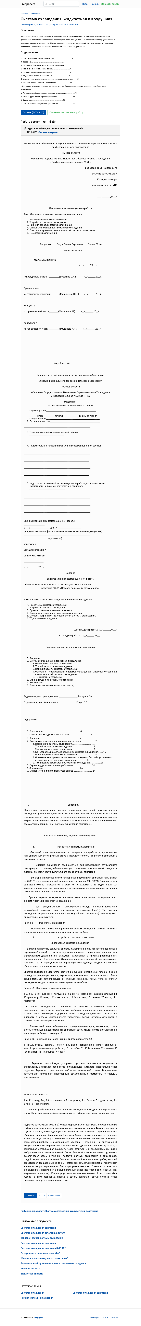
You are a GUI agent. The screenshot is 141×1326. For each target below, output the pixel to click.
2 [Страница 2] (39, 1195)
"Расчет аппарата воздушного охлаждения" (44, 1258)
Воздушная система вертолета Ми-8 (40, 1253)
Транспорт (35, 13)
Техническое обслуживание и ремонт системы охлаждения (53, 1263)
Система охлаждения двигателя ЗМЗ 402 (43, 1248)
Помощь (94, 4)
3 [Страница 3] (44, 1195)
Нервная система (30, 1268)
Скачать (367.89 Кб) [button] (33, 112)
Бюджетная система (32, 1273)
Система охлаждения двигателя (38, 1227)
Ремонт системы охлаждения (37, 1297)
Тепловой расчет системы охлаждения (42, 1238)
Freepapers (38, 1317)
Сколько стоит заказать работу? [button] (67, 112)
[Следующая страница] (54, 1195)
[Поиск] (61, 4)
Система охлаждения (32, 1292)
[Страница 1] (30, 1195)
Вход (85, 4)
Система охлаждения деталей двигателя (43, 1233)
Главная (24, 13)
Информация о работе (59, 1211)
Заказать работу (110, 4)
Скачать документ (48, 132)
